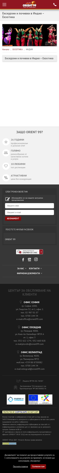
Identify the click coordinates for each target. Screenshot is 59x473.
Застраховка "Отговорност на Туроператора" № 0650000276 (33, 387)
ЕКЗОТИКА (18, 49)
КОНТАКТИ (35, 268)
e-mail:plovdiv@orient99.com (30, 344)
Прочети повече (20, 466)
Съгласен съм (38, 466)
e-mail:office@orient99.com (29, 319)
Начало (5, 49)
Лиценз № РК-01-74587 (33, 381)
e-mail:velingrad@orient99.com (30, 369)
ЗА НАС (21, 268)
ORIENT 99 (10, 239)
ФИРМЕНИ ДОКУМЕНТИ (29, 273)
